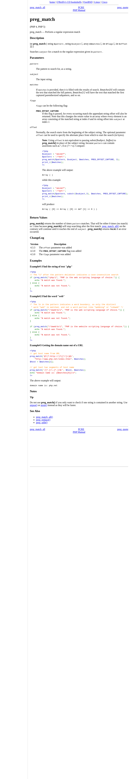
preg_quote (122, 7)
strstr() (44, 406)
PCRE (81, 7)
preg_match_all (37, 7)
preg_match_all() (110, 227)
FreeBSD (88, 2)
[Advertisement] (14, 388)
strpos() (33, 406)
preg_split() (41, 424)
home (52, 2)
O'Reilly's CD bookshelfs (69, 2)
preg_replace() (43, 421)
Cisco (104, 2)
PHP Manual (79, 10)
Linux (97, 2)
